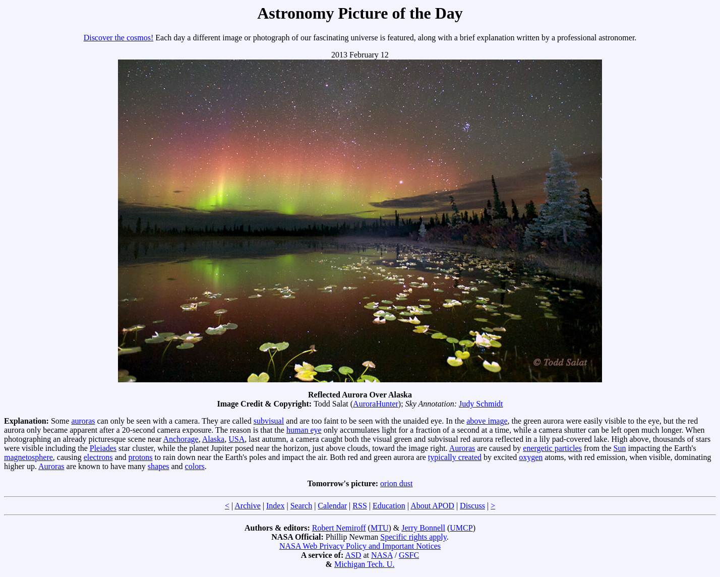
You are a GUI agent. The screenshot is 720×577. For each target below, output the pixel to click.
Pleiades (103, 448)
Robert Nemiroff (339, 528)
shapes (158, 466)
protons (141, 457)
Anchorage (180, 439)
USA (236, 439)
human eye (304, 430)
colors (195, 466)
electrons (98, 457)
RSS (359, 505)
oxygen (531, 457)
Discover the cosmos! (119, 37)
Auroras (462, 448)
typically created (455, 457)
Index (275, 505)
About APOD (432, 505)
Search (301, 505)
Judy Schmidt (481, 403)
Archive (247, 505)
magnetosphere (28, 457)
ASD (353, 555)
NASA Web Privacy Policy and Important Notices (360, 546)
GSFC (409, 555)
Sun (619, 448)
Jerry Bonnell (423, 528)
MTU (380, 528)
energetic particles (552, 448)
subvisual (269, 421)
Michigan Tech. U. (364, 564)
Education (389, 505)
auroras (83, 421)
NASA (382, 555)
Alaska (213, 439)
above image (486, 421)
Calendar (332, 505)
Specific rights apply (413, 537)
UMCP (461, 528)
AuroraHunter (375, 403)
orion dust (396, 483)
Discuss (472, 505)
